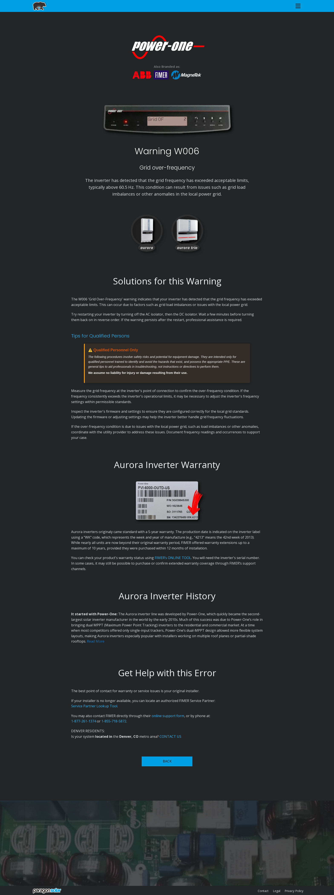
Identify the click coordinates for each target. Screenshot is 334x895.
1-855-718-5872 (113, 721)
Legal (276, 891)
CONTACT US (170, 736)
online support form (168, 715)
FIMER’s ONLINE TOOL (173, 557)
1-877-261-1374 (83, 721)
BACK (167, 761)
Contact (263, 891)
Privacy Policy (294, 891)
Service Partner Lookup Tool (94, 706)
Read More (95, 641)
